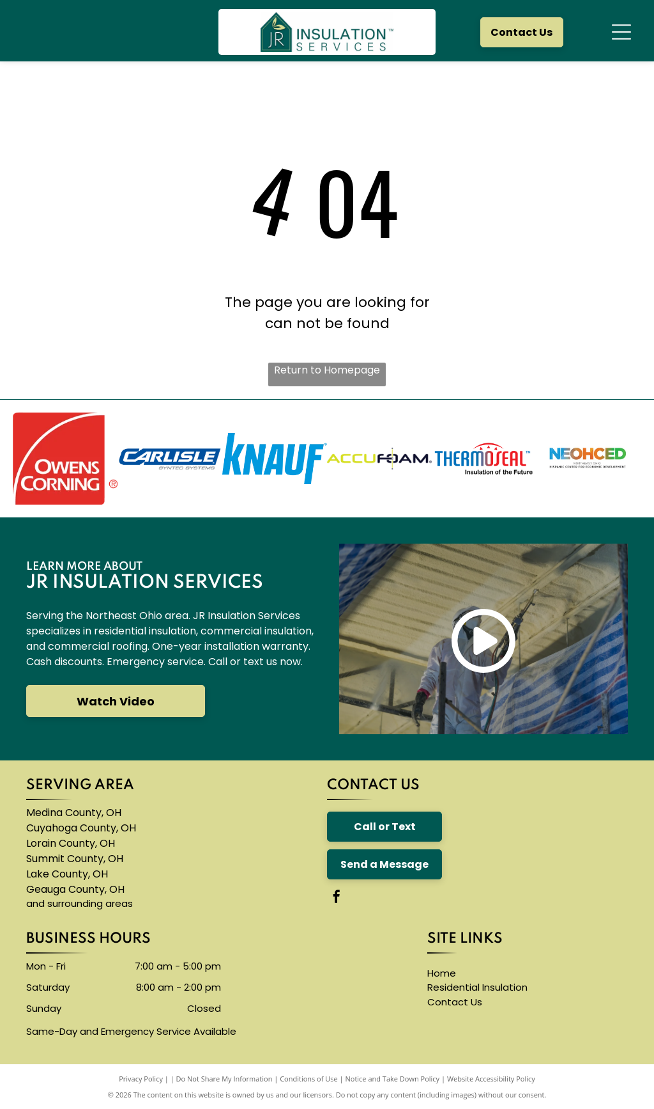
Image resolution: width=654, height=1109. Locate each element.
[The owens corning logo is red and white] (65, 458)
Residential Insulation (477, 987)
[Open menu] (621, 32)
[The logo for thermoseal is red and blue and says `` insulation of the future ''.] (484, 458)
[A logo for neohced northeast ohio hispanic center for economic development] (588, 458)
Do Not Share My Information (224, 1078)
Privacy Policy (141, 1078)
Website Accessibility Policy (491, 1078)
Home (441, 973)
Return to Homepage (327, 370)
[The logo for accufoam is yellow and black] (379, 458)
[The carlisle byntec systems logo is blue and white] (170, 458)
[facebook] (336, 898)
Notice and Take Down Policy (393, 1078)
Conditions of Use (309, 1078)
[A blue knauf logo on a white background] (274, 458)
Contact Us (454, 1002)
